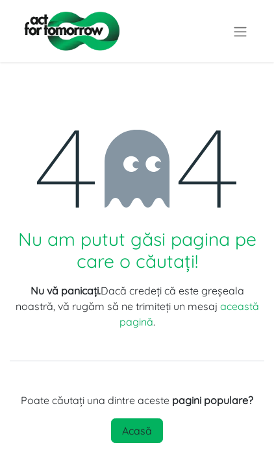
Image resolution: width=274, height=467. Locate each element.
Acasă (137, 430)
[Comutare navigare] (240, 31)
